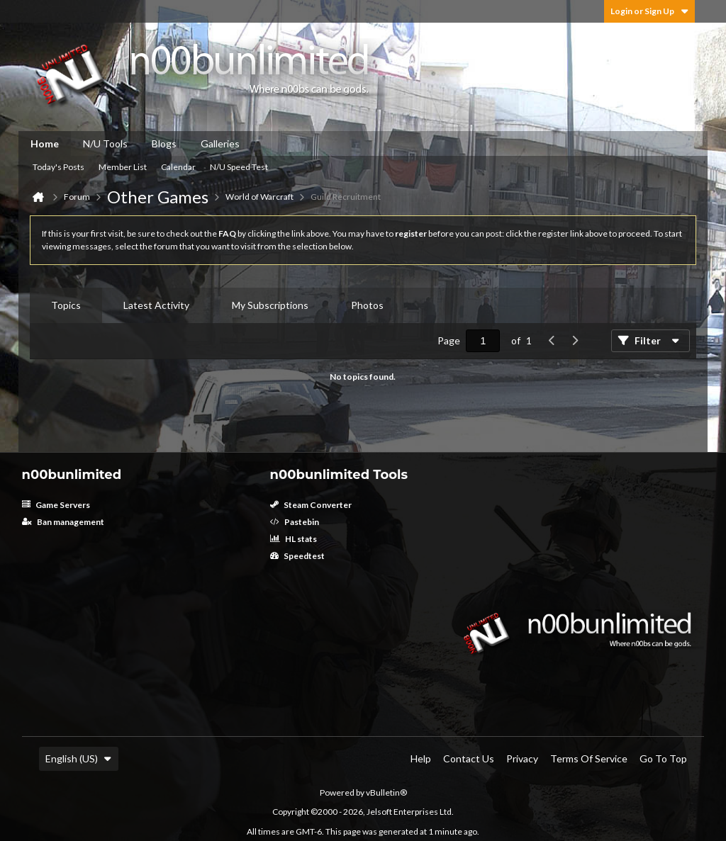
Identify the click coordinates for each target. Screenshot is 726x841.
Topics (66, 305)
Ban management (63, 522)
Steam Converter (311, 504)
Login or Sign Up (649, 11)
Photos (367, 305)
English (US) (78, 758)
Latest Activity (156, 305)
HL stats (293, 539)
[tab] (66, 305)
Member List (123, 167)
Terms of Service (588, 758)
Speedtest (297, 556)
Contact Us (468, 758)
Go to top (663, 758)
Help (421, 758)
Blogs (164, 143)
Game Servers (56, 504)
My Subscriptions (270, 305)
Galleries (220, 143)
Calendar (178, 167)
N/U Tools (105, 143)
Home (44, 143)
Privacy (522, 758)
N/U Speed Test (239, 167)
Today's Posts (58, 167)
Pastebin (294, 522)
